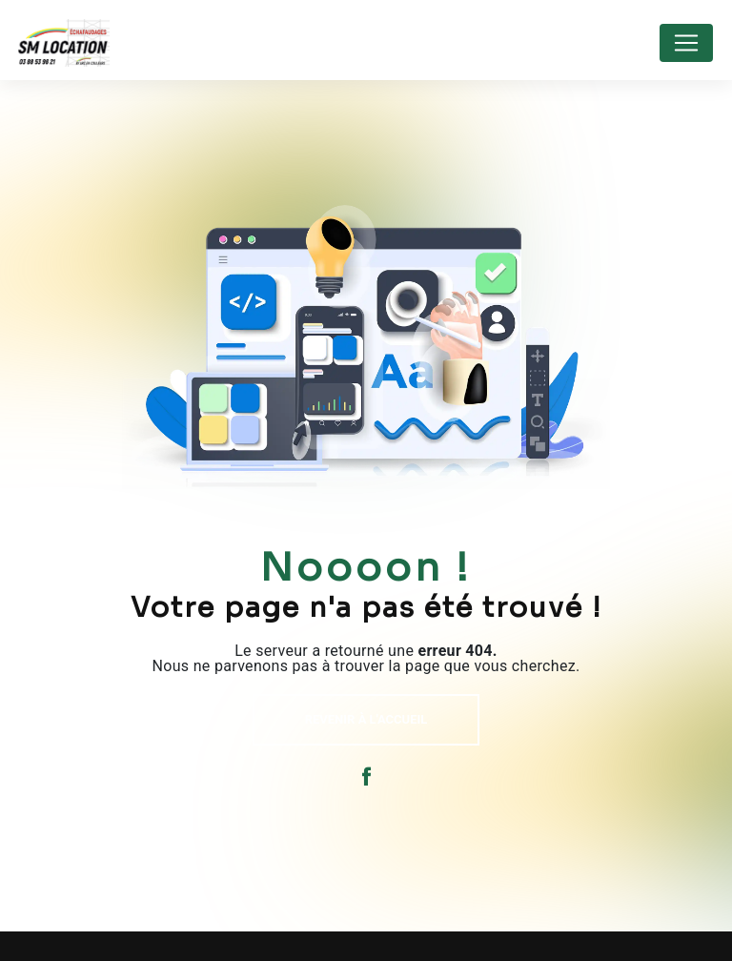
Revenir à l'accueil (366, 719)
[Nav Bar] (686, 43)
